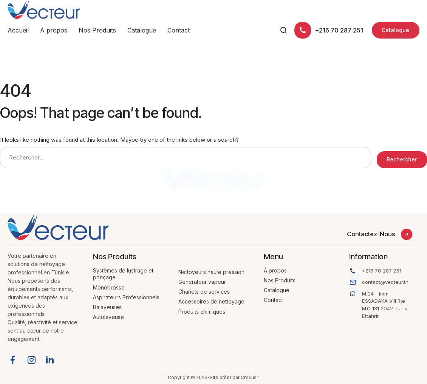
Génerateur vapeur (202, 282)
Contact (178, 30)
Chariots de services (204, 291)
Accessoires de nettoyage (211, 301)
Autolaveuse (108, 317)
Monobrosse (109, 287)
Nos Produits (97, 30)
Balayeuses (107, 307)
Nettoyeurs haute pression (211, 272)
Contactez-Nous (371, 234)
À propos (53, 30)
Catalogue (141, 30)
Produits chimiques (201, 311)
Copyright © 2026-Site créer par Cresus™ (213, 377)
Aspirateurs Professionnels (126, 297)
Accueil (18, 30)
